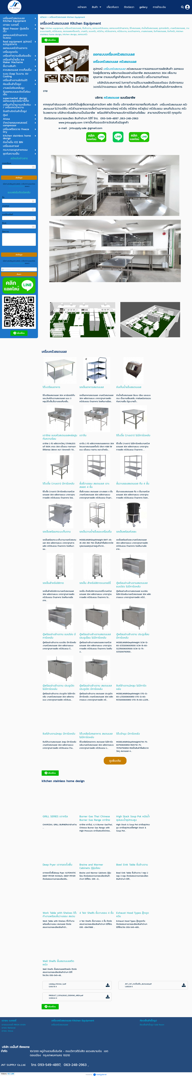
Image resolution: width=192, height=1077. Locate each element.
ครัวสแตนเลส (128, 61)
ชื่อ (3, 197)
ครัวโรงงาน (122, 31)
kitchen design (70, 34)
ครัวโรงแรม (57, 31)
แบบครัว (92, 31)
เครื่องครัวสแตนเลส (72, 28)
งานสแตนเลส (146, 31)
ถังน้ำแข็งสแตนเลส (150, 28)
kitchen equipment (54, 28)
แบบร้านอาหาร (134, 31)
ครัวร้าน (100, 31)
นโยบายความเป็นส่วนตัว (16, 186)
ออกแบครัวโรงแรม (100, 28)
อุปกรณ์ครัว (164, 28)
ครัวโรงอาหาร (110, 31)
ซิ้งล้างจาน (86, 28)
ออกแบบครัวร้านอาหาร (118, 28)
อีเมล (4, 223)
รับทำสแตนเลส (160, 31)
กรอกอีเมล (6, 163)
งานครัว (84, 31)
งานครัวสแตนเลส (177, 28)
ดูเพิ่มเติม (115, 760)
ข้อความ (5, 231)
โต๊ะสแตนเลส (135, 28)
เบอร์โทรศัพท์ (7, 214)
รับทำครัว (171, 31)
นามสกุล (5, 205)
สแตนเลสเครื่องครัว (71, 31)
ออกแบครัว (82, 34)
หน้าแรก (43, 17)
